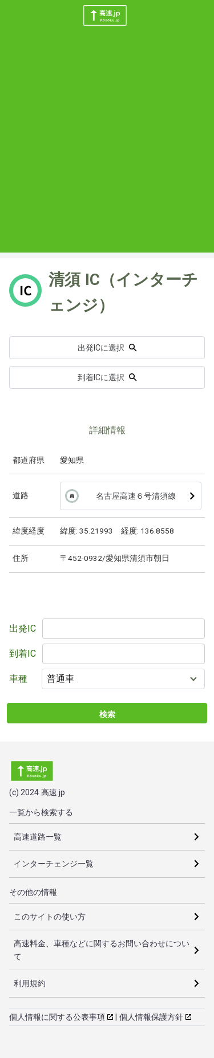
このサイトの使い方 (50, 916)
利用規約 (30, 983)
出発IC (22, 628)
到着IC (22, 653)
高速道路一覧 (38, 836)
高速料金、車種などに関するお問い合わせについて (101, 950)
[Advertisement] (107, 146)
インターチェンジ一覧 (54, 863)
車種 (18, 678)
